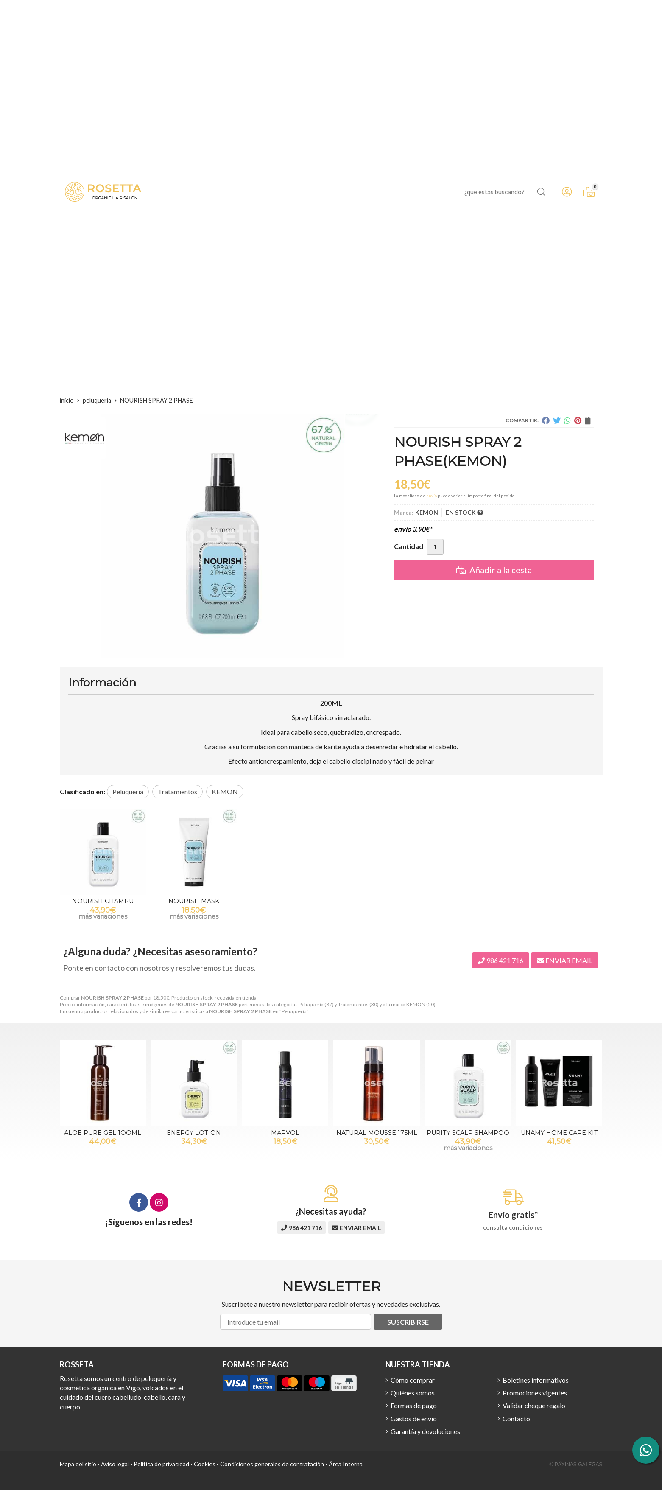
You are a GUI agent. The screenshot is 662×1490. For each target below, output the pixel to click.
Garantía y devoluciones (425, 1431)
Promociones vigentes (535, 1393)
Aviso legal (115, 1464)
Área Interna (346, 1464)
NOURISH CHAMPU (103, 901)
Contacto (516, 1418)
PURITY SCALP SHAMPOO (468, 1133)
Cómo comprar (413, 1380)
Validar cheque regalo (534, 1405)
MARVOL (285, 1133)
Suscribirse (408, 1322)
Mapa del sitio (78, 1464)
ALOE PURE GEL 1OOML (102, 1133)
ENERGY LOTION (194, 1133)
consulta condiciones (513, 1227)
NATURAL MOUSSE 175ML (376, 1133)
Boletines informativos (536, 1380)
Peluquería (311, 1004)
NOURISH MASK (193, 901)
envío (431, 495)
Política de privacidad (161, 1464)
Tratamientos (353, 1004)
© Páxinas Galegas (576, 1465)
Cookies (204, 1464)
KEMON (415, 1004)
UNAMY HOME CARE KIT (559, 1133)
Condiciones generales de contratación (272, 1464)
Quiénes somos (413, 1393)
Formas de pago (414, 1405)
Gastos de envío (414, 1418)
